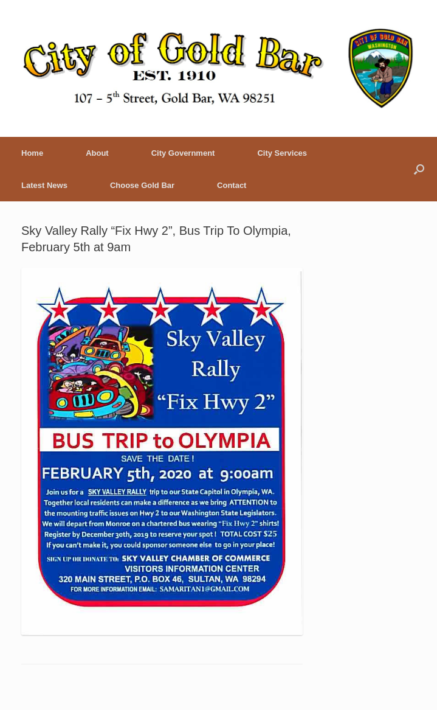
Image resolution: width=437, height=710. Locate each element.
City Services (282, 153)
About (97, 153)
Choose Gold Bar (142, 185)
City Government (183, 153)
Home (32, 153)
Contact (231, 185)
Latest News (44, 185)
